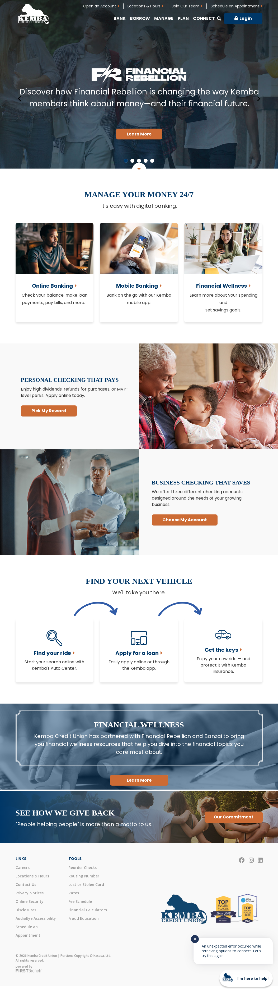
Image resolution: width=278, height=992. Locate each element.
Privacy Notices (30, 892)
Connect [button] (204, 18)
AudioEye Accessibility (36, 918)
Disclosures (26, 909)
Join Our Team (185, 6)
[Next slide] (258, 98)
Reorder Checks (82, 867)
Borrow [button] (140, 18)
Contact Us (26, 884)
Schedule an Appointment (235, 6)
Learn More (139, 134)
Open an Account (99, 6)
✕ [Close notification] (195, 939)
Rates (73, 892)
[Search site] (219, 18)
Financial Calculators (87, 909)
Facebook (242, 860)
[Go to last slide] (20, 98)
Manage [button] (163, 18)
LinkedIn (260, 860)
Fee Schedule (80, 901)
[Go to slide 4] (146, 161)
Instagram (251, 860)
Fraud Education (83, 918)
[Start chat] (246, 978)
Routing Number (83, 875)
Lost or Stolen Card (86, 884)
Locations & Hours (144, 6)
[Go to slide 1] (126, 161)
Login (245, 18)
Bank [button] (120, 18)
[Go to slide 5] (152, 161)
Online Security (30, 901)
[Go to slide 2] (132, 161)
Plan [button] (183, 18)
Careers (23, 867)
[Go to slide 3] (139, 161)
